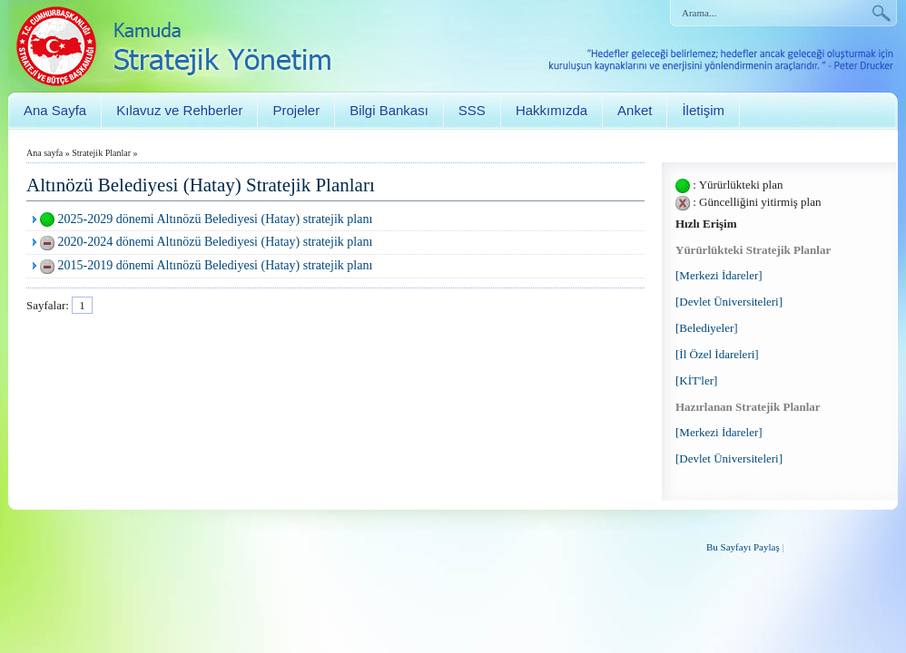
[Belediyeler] (706, 328)
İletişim (703, 110)
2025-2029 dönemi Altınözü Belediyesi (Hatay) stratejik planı (215, 219)
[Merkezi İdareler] (719, 275)
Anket (634, 110)
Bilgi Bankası (389, 110)
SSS (472, 110)
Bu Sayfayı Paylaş (743, 546)
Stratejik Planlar (101, 153)
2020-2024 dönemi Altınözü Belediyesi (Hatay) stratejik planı (215, 242)
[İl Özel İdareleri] (717, 354)
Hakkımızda (551, 110)
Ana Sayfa (55, 110)
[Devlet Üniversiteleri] (729, 301)
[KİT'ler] (696, 380)
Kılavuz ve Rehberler (179, 110)
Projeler (296, 110)
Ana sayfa (44, 153)
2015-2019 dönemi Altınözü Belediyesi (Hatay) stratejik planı (215, 265)
